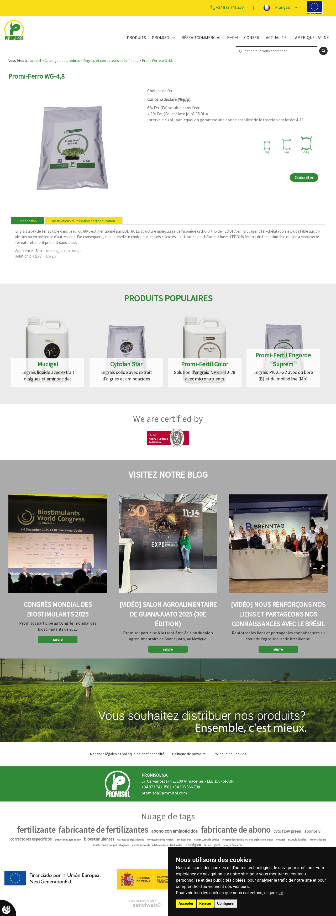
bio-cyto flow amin (233, 845)
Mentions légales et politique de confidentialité (127, 753)
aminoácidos (184, 839)
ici (281, 892)
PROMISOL (164, 37)
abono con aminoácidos (174, 831)
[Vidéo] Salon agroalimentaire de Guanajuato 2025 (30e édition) (168, 614)
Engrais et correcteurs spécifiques (110, 60)
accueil (35, 60)
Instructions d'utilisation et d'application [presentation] (83, 221)
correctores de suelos (206, 839)
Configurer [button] (226, 903)
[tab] (27, 220)
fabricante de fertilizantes (103, 830)
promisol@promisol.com (164, 792)
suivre (58, 639)
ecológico (193, 844)
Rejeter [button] (205, 903)
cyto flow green (287, 831)
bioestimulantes (99, 839)
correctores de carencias (160, 839)
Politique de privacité (189, 753)
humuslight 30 (212, 845)
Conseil (252, 37)
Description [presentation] (28, 221)
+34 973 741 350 (155, 786)
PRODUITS (136, 37)
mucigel (280, 839)
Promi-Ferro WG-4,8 (157, 60)
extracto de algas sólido (68, 839)
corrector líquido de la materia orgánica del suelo (247, 839)
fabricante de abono (235, 830)
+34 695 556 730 (186, 786)
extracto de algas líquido (130, 839)
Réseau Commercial (201, 37)
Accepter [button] (185, 903)
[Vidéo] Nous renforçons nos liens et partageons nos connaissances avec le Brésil (278, 614)
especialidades (297, 839)
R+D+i (232, 37)
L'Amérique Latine (310, 37)
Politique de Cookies (230, 753)
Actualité (276, 37)
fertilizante (36, 830)
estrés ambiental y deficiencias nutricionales (157, 845)
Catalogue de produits (62, 60)
